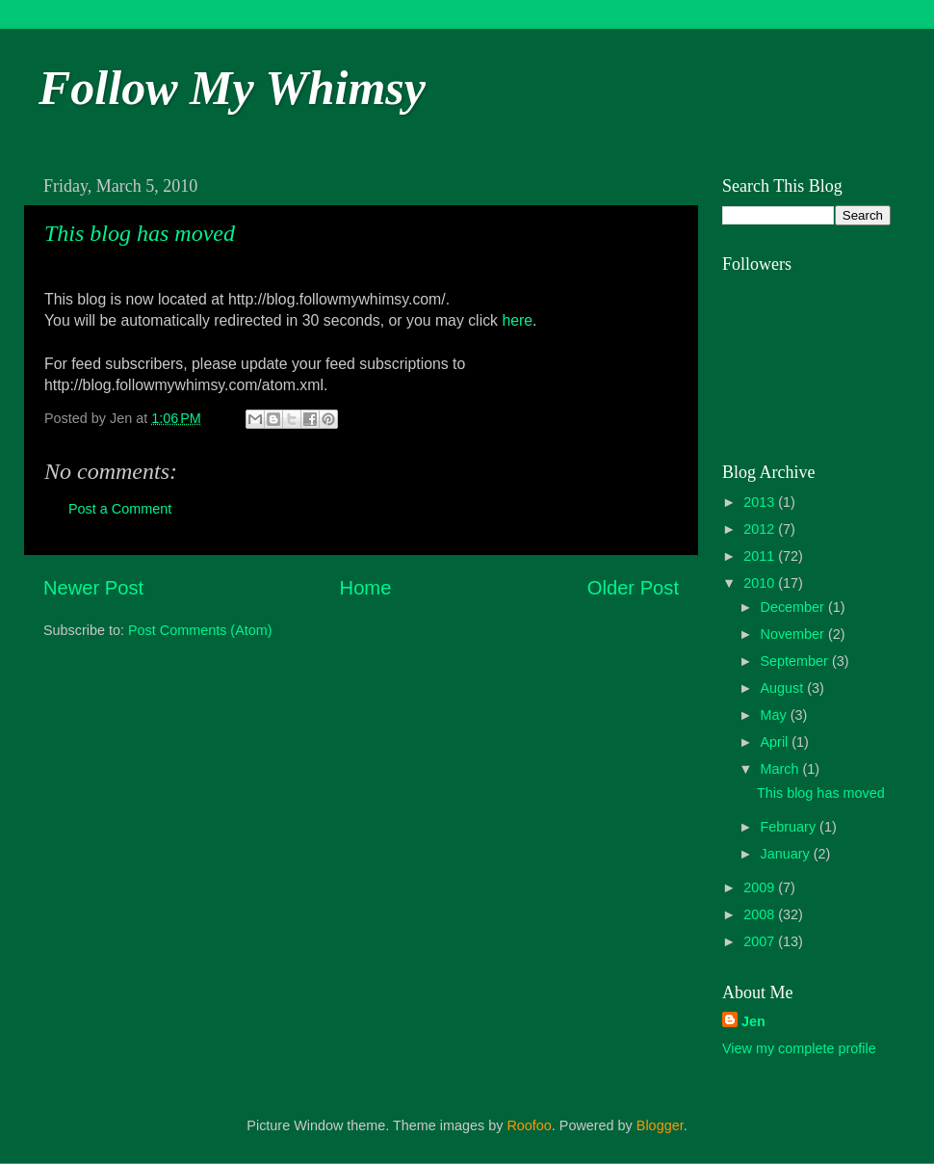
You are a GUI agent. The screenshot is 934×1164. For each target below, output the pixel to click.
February (790, 826)
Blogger (660, 1125)
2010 (760, 583)
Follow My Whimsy (232, 88)
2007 (760, 941)
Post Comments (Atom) (200, 630)
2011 (760, 556)
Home (366, 587)
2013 (760, 502)
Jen (753, 1021)
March (782, 769)
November (794, 634)
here (517, 320)
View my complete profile (799, 1048)
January (787, 853)
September (796, 661)
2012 (760, 529)
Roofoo (528, 1125)
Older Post (633, 587)
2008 (760, 914)
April (776, 742)
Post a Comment (119, 508)
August (784, 688)
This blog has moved (139, 233)
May (776, 715)
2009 (760, 887)
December (794, 607)
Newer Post (93, 587)
